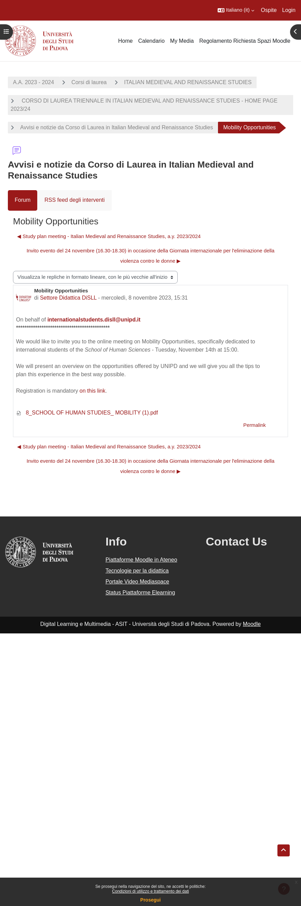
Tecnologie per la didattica (137, 571)
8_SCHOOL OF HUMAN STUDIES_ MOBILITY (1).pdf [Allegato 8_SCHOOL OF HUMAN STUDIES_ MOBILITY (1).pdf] (87, 413)
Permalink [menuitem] (254, 425)
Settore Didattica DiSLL (68, 298)
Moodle (252, 624)
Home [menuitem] (125, 41)
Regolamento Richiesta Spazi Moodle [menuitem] (244, 41)
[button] (236, 10)
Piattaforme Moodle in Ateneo (141, 560)
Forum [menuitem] (22, 200)
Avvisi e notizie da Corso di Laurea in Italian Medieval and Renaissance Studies (116, 127)
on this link (93, 391)
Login (289, 10)
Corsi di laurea (89, 82)
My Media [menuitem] (182, 41)
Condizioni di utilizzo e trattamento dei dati (150, 891)
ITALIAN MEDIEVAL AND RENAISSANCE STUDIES (187, 82)
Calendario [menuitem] (151, 41)
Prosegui (150, 900)
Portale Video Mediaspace (137, 582)
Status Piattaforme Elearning (140, 592)
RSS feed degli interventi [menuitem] (74, 200)
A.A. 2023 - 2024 (33, 82)
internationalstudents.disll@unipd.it (94, 320)
